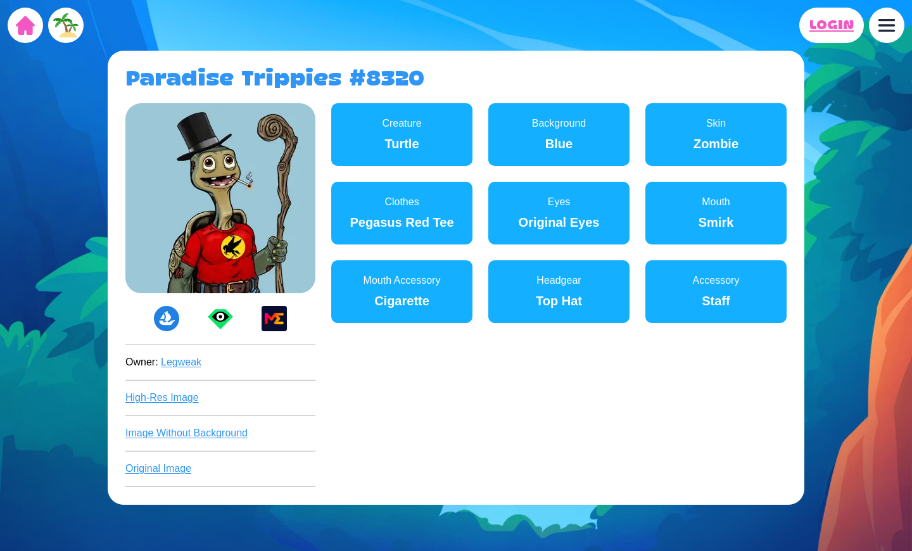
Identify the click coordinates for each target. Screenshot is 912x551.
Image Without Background (186, 433)
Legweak (181, 362)
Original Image (158, 468)
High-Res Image (162, 397)
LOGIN (831, 25)
